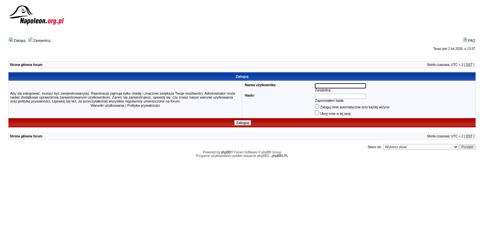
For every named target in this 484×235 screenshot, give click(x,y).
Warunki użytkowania (108, 105)
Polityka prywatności (143, 105)
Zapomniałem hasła (329, 100)
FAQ (469, 40)
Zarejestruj (39, 40)
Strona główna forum (26, 65)
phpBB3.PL (280, 156)
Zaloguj (17, 40)
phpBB (226, 152)
